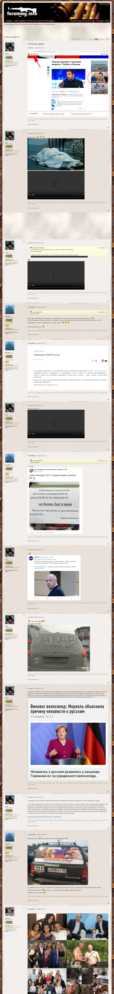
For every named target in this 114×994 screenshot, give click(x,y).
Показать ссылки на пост (33, 124)
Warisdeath (36, 247)
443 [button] (102, 39)
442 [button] (99, 39)
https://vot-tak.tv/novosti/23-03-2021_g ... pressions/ (44, 816)
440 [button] (93, 39)
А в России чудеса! (11, 37)
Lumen (34, 312)
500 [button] (107, 39)
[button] (82, 39)
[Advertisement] (57, 31)
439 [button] (90, 39)
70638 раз (15, 65)
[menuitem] (28, 20)
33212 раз (15, 930)
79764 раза (15, 332)
